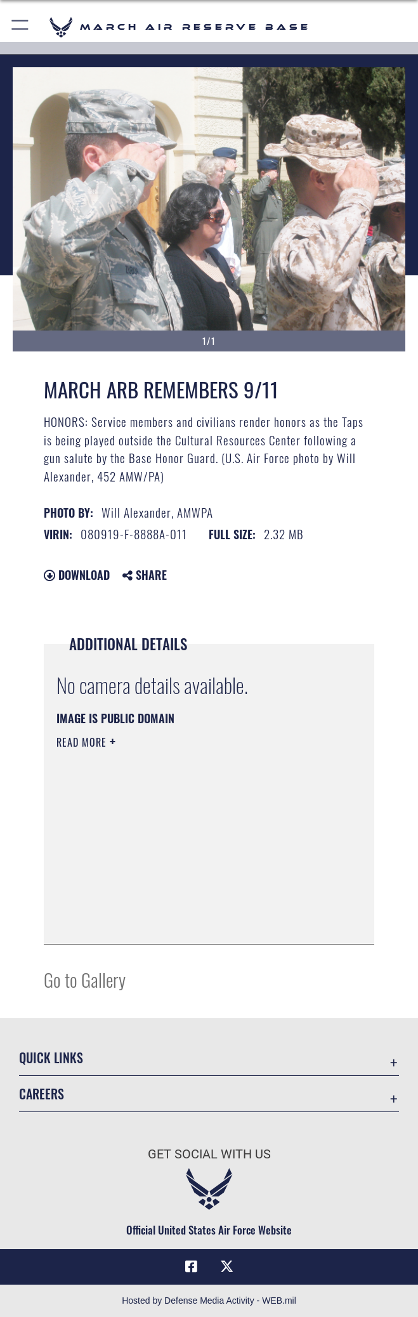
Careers (41, 1093)
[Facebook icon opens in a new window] (191, 1266)
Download (77, 575)
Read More (83, 742)
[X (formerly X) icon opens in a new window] (226, 1266)
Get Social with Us (209, 1154)
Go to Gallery (85, 979)
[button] (20, 27)
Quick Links (51, 1057)
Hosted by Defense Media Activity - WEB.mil (209, 1300)
